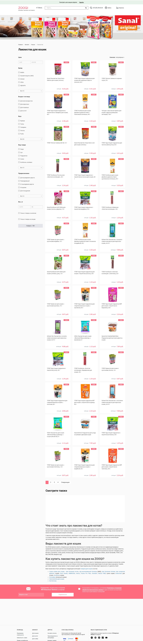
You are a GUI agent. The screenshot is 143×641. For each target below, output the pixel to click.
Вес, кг (20, 201)
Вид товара (22, 144)
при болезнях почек (72, 571)
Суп (21, 152)
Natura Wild (102, 573)
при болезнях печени (108, 571)
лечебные (57, 575)
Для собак (35, 638)
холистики (118, 573)
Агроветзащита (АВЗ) (27, 75)
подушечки (23, 155)
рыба (22, 133)
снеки (22, 158)
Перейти (81, 2)
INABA (22, 72)
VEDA (22, 82)
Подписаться (63, 594)
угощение (23, 187)
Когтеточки (52, 580)
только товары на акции (27, 219)
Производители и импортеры (53, 636)
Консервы (52, 577)
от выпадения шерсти (27, 184)
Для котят (35, 636)
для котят (23, 110)
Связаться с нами (22, 637)
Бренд (20, 68)
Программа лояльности (20, 634)
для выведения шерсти (27, 177)
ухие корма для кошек (57, 571)
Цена (20, 57)
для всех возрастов (26, 100)
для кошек (89, 568)
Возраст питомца (24, 96)
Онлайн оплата (52, 633)
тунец (22, 123)
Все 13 (31, 90)
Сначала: (112, 57)
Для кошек (35, 633)
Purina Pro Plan (86, 573)
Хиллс (78, 573)
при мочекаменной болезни (88, 571)
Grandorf (94, 573)
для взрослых (24, 104)
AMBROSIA (72, 573)
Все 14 (31, 196)
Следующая (65, 482)
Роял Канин (64, 573)
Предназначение (23, 173)
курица (22, 120)
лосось (22, 130)
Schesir (22, 78)
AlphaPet (23, 85)
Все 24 (31, 139)
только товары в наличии (28, 213)
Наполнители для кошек (56, 578)
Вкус (19, 116)
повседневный (24, 180)
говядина (23, 127)
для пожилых (24, 107)
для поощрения (25, 190)
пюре (22, 149)
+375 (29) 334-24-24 (98, 7)
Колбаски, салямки (26, 162)
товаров (83, 568)
